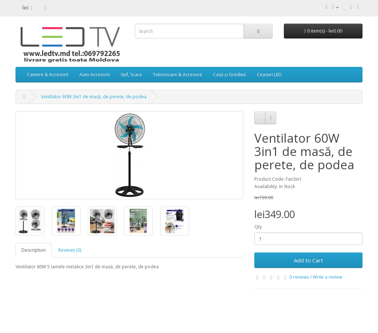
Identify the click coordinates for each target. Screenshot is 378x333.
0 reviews (299, 277)
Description (33, 250)
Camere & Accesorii (47, 74)
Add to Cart (308, 260)
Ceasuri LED (269, 74)
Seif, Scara (131, 74)
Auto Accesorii (94, 74)
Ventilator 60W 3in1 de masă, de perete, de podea (94, 97)
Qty (258, 227)
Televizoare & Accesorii (177, 74)
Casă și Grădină (229, 74)
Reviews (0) (69, 250)
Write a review (327, 277)
